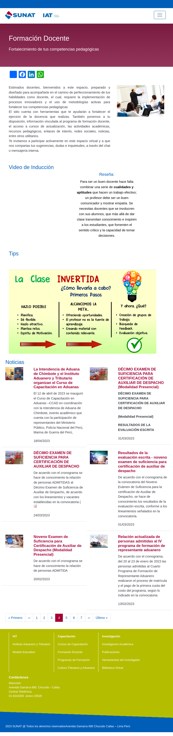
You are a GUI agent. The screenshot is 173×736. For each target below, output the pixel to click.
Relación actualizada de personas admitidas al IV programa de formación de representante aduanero (141, 543)
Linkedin (25, 706)
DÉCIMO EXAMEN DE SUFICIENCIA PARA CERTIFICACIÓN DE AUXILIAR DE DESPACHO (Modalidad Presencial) (141, 378)
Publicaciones (111, 652)
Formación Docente (70, 652)
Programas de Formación (74, 660)
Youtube (154, 4)
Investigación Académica (117, 644)
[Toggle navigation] (160, 15)
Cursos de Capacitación (73, 644)
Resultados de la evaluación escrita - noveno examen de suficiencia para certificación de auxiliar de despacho (142, 462)
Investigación (111, 636)
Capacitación (66, 636)
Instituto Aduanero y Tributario (31, 644)
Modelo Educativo (24, 652)
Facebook (162, 4)
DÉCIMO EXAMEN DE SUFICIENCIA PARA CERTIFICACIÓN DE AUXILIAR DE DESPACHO (56, 459)
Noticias (140, 4)
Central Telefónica (169, 4)
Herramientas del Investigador (121, 660)
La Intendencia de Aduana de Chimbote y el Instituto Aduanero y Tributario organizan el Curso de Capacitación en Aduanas (57, 378)
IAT (15, 636)
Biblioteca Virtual (112, 667)
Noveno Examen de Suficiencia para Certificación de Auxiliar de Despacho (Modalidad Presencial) (58, 546)
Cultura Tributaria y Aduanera (76, 667)
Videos (147, 4)
